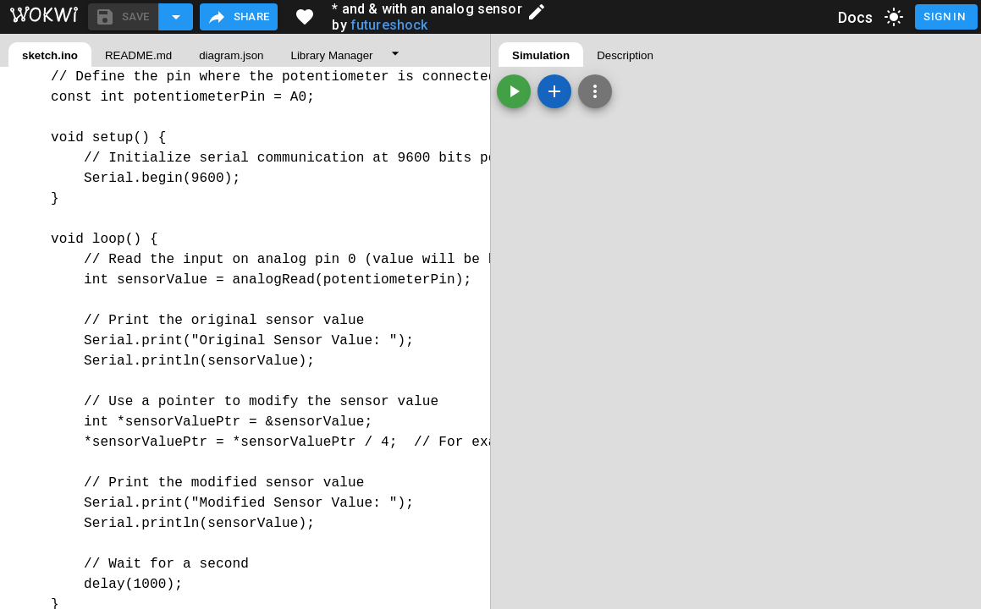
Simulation (541, 55)
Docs (856, 17)
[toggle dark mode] (893, 17)
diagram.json (231, 55)
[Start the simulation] (514, 91)
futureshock (389, 25)
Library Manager (331, 55)
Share (238, 17)
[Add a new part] (554, 91)
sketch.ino (50, 55)
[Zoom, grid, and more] (595, 91)
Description (625, 55)
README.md (138, 55)
